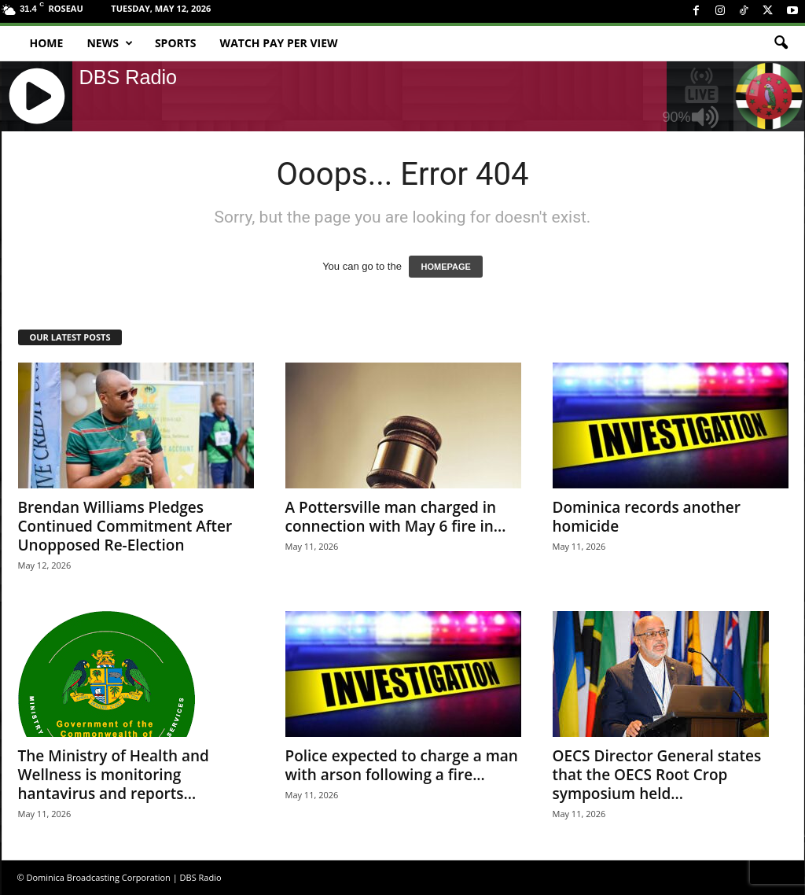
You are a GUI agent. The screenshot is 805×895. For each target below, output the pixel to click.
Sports (176, 42)
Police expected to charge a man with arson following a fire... (401, 765)
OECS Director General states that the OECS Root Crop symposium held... (657, 775)
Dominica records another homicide (647, 516)
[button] (780, 43)
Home (47, 42)
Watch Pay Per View (279, 42)
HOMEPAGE (445, 266)
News (109, 43)
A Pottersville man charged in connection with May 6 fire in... (395, 516)
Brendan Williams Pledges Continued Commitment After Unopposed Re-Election (125, 526)
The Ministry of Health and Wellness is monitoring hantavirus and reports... (113, 775)
